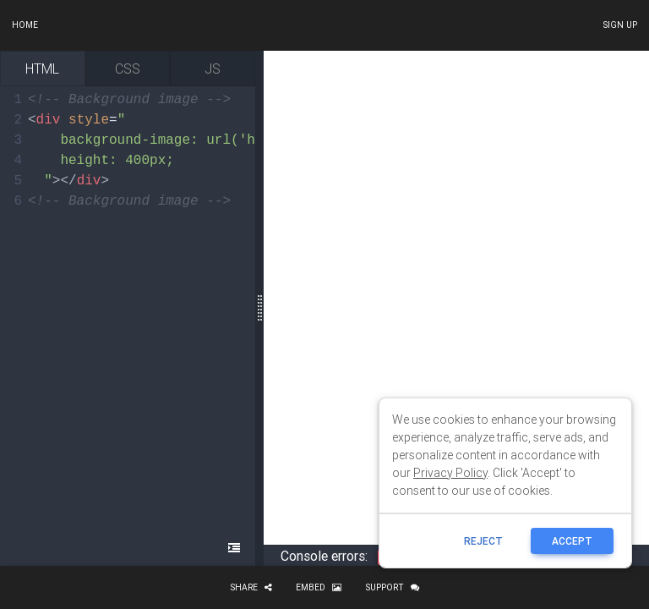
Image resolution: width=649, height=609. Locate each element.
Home (25, 24)
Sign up (620, 24)
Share (251, 587)
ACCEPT (572, 541)
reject (483, 541)
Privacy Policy (450, 472)
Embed (318, 587)
